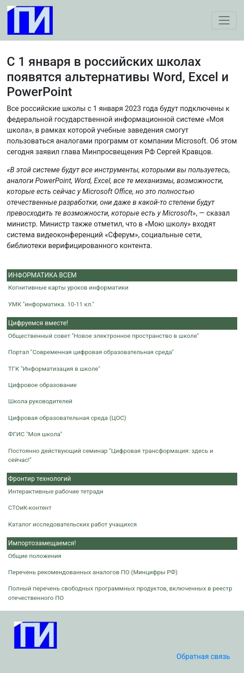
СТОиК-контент (29, 507)
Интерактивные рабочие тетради (55, 491)
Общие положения (34, 555)
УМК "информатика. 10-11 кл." (51, 304)
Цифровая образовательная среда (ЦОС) (67, 417)
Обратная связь (203, 656)
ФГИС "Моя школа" (35, 434)
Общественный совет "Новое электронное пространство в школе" (103, 335)
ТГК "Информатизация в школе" (54, 368)
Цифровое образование (42, 384)
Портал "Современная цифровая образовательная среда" (91, 351)
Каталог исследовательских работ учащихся (72, 524)
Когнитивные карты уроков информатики (68, 287)
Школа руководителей (40, 401)
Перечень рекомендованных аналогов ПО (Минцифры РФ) (93, 572)
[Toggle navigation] (224, 20)
